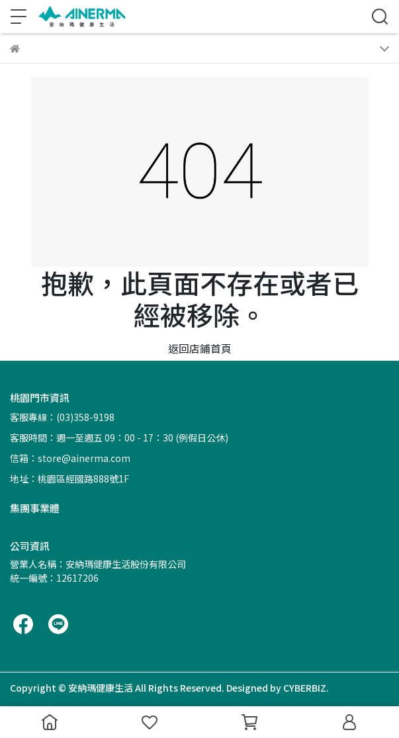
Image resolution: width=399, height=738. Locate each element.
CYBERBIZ (304, 687)
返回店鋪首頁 (200, 348)
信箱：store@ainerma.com (70, 458)
